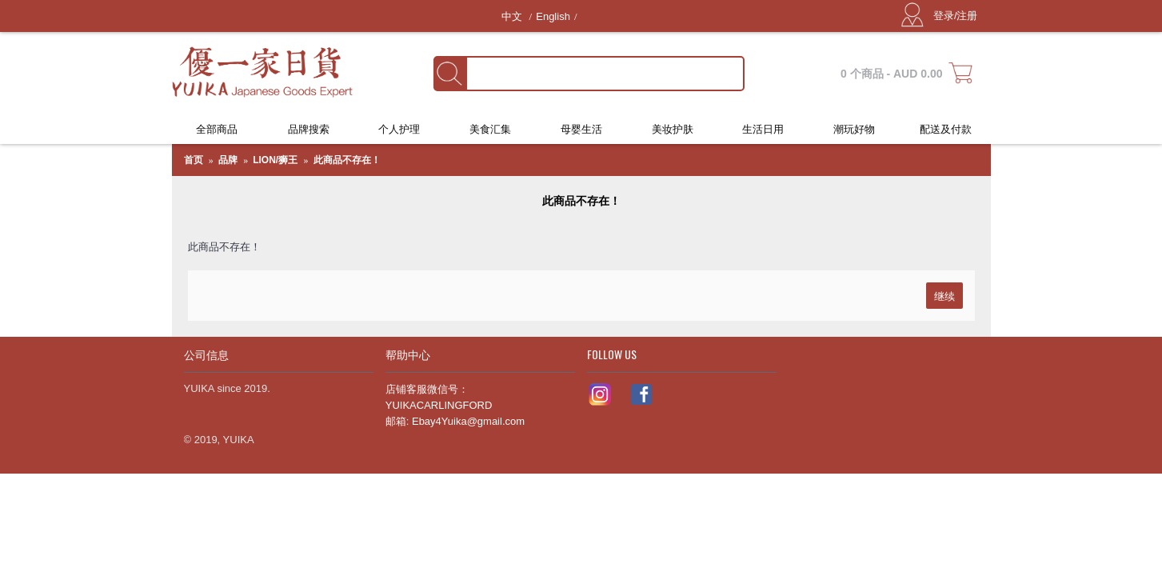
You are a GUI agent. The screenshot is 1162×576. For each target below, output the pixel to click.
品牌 (228, 160)
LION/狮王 (275, 160)
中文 (513, 16)
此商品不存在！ (347, 160)
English (553, 16)
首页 (193, 160)
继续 (944, 295)
